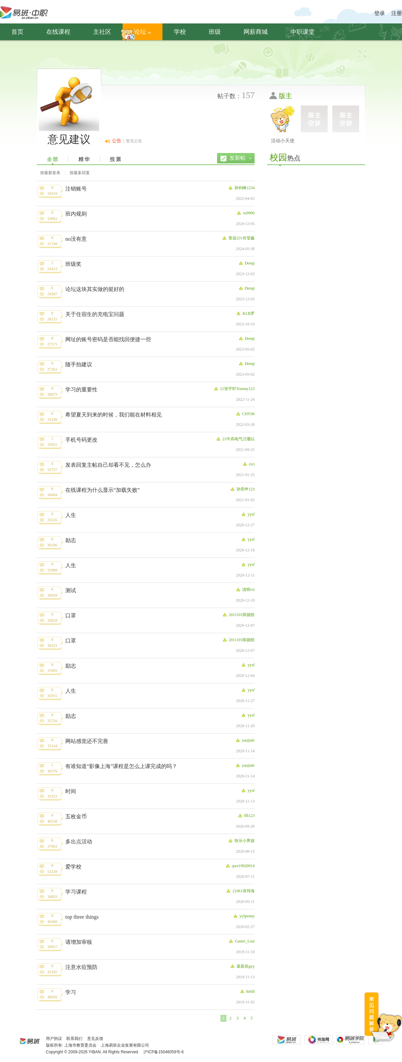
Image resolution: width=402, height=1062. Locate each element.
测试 (70, 590)
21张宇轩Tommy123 (234, 388)
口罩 (70, 615)
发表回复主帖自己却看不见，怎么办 (108, 465)
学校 (180, 31)
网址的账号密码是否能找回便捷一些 (108, 339)
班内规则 (76, 214)
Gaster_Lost (241, 941)
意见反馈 (95, 1038)
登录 (379, 13)
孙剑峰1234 (241, 187)
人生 (70, 515)
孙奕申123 (242, 489)
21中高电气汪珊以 (235, 439)
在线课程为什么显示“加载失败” (102, 490)
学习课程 (76, 892)
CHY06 (245, 413)
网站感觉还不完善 (86, 741)
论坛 (142, 31)
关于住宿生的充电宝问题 (94, 314)
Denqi (246, 263)
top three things (82, 917)
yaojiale (245, 740)
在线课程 (58, 31)
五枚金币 (76, 816)
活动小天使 (282, 140)
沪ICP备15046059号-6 (163, 1052)
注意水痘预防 (81, 967)
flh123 (246, 815)
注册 (396, 13)
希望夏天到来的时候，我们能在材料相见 (113, 415)
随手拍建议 (78, 364)
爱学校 (73, 866)
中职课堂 (302, 31)
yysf (248, 514)
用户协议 (54, 1038)
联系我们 (74, 1038)
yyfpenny (244, 916)
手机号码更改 (81, 440)
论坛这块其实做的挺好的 (94, 289)
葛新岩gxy (242, 966)
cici (248, 464)
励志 (70, 540)
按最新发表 (50, 172)
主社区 (102, 31)
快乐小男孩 (241, 840)
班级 (215, 31)
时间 (70, 791)
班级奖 (73, 264)
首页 (17, 31)
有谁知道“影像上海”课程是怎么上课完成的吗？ (121, 766)
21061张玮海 (240, 891)
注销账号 (76, 189)
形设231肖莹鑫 (238, 238)
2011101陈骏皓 (238, 614)
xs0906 (245, 213)
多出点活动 (78, 841)
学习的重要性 (81, 389)
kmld (247, 991)
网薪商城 (256, 31)
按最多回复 (80, 172)
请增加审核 (78, 942)
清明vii (245, 589)
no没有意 (76, 239)
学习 (70, 992)
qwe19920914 (240, 865)
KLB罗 (245, 313)
